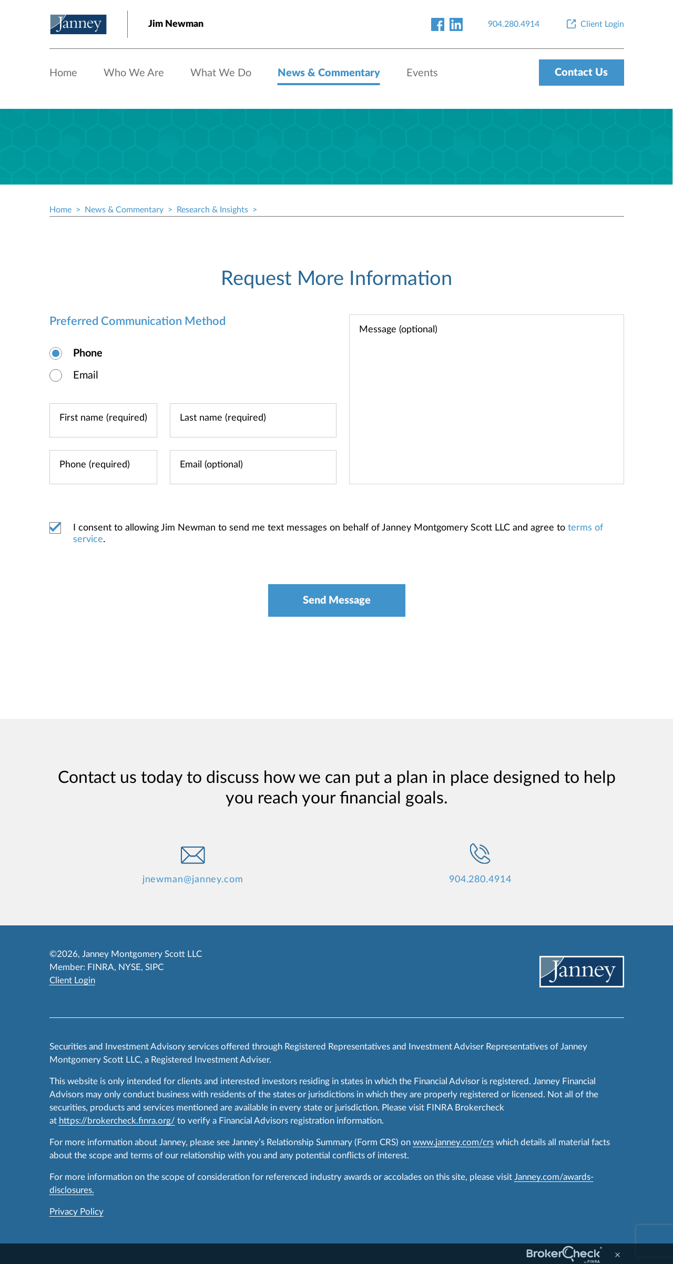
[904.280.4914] (513, 24)
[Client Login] (594, 24)
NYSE (129, 967)
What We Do (220, 73)
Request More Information (336, 279)
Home (63, 73)
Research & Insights (212, 210)
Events (422, 73)
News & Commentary (329, 73)
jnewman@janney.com (192, 879)
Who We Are (134, 73)
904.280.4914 (480, 879)
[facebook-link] (437, 23)
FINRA (100, 967)
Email (85, 375)
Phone (88, 353)
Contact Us (581, 72)
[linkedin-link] (456, 23)
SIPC (154, 967)
